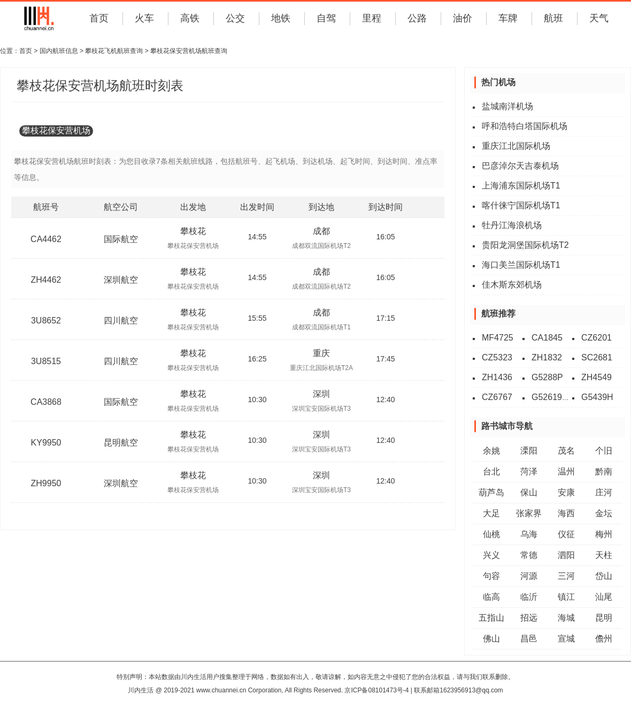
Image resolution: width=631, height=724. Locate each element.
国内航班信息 (59, 51)
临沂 (528, 596)
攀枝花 (193, 231)
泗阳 (566, 555)
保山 (528, 492)
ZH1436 (497, 377)
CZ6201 (596, 337)
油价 (462, 18)
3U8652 (46, 320)
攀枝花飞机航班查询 (114, 51)
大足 (491, 513)
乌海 (528, 534)
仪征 (566, 534)
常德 (528, 555)
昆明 (603, 617)
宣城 (566, 638)
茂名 (566, 450)
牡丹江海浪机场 (512, 225)
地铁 (280, 18)
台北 (491, 471)
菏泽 (528, 471)
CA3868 (45, 401)
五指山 (491, 617)
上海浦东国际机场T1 (521, 185)
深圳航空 (121, 279)
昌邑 (528, 638)
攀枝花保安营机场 (56, 130)
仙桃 (491, 534)
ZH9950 (46, 483)
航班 (553, 18)
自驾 (326, 18)
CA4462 (45, 239)
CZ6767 (497, 397)
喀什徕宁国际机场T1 (521, 205)
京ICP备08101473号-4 (376, 690)
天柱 (603, 555)
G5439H (597, 397)
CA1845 (547, 337)
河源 (528, 575)
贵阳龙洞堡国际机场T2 (525, 245)
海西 (566, 513)
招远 (528, 617)
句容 (491, 575)
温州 (566, 471)
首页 (99, 18)
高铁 (189, 18)
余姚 (491, 450)
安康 (566, 492)
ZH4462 (46, 279)
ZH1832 (547, 357)
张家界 (529, 513)
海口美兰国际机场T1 (521, 264)
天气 (599, 18)
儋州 (603, 638)
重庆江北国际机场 (516, 145)
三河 (566, 575)
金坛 (603, 513)
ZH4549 (596, 377)
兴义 (491, 555)
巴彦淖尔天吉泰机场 (520, 165)
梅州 (603, 534)
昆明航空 (121, 442)
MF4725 (497, 337)
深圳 (321, 393)
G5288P (547, 377)
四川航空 (121, 320)
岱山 (603, 575)
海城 (566, 617)
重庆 (321, 353)
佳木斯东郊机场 (512, 284)
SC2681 (596, 357)
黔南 (603, 471)
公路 (417, 18)
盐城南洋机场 (507, 106)
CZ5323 (497, 357)
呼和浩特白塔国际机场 (524, 126)
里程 (371, 18)
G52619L (549, 397)
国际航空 (121, 239)
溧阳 (528, 450)
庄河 (603, 492)
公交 (235, 18)
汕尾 (603, 596)
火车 (144, 18)
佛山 (491, 638)
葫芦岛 (491, 492)
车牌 (508, 18)
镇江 (566, 596)
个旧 (603, 450)
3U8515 (46, 361)
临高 (491, 596)
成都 (321, 231)
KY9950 (46, 442)
